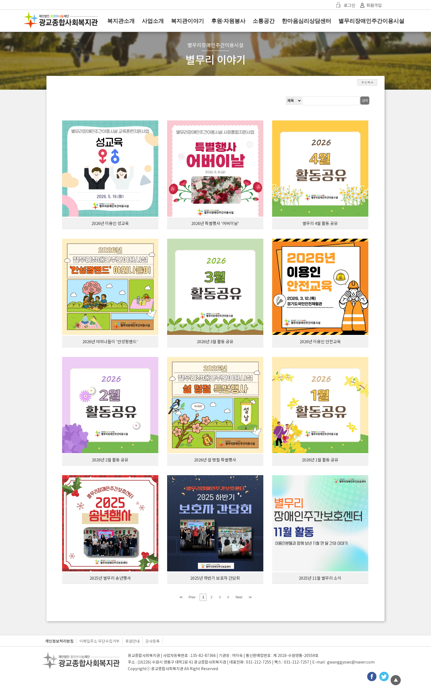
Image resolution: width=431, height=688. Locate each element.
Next (239, 597)
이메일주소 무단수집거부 (99, 641)
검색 (365, 100)
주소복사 (367, 82)
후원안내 (132, 641)
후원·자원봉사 (228, 21)
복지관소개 (121, 21)
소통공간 (264, 21)
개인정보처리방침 (59, 641)
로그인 (344, 5)
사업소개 (153, 21)
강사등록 (152, 641)
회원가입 (370, 5)
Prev (192, 597)
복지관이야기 (187, 21)
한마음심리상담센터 (306, 21)
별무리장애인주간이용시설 (371, 21)
